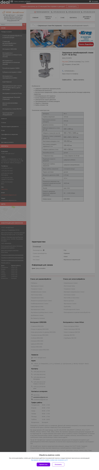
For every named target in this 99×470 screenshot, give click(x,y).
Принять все (43, 464)
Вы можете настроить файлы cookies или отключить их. (48, 460)
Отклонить (58, 464)
